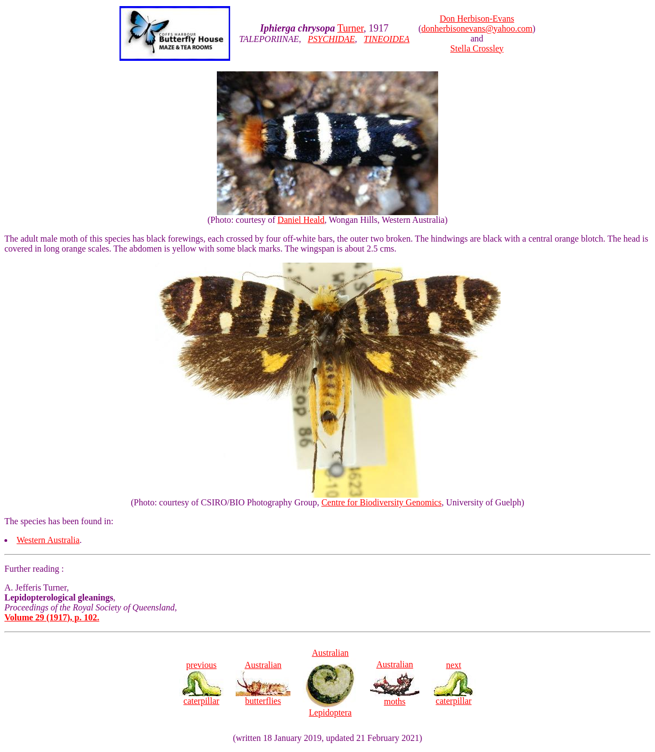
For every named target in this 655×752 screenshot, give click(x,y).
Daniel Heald (301, 219)
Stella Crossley (476, 48)
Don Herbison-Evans (477, 18)
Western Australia (48, 540)
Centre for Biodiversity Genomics (381, 502)
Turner (350, 28)
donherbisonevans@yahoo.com (477, 28)
